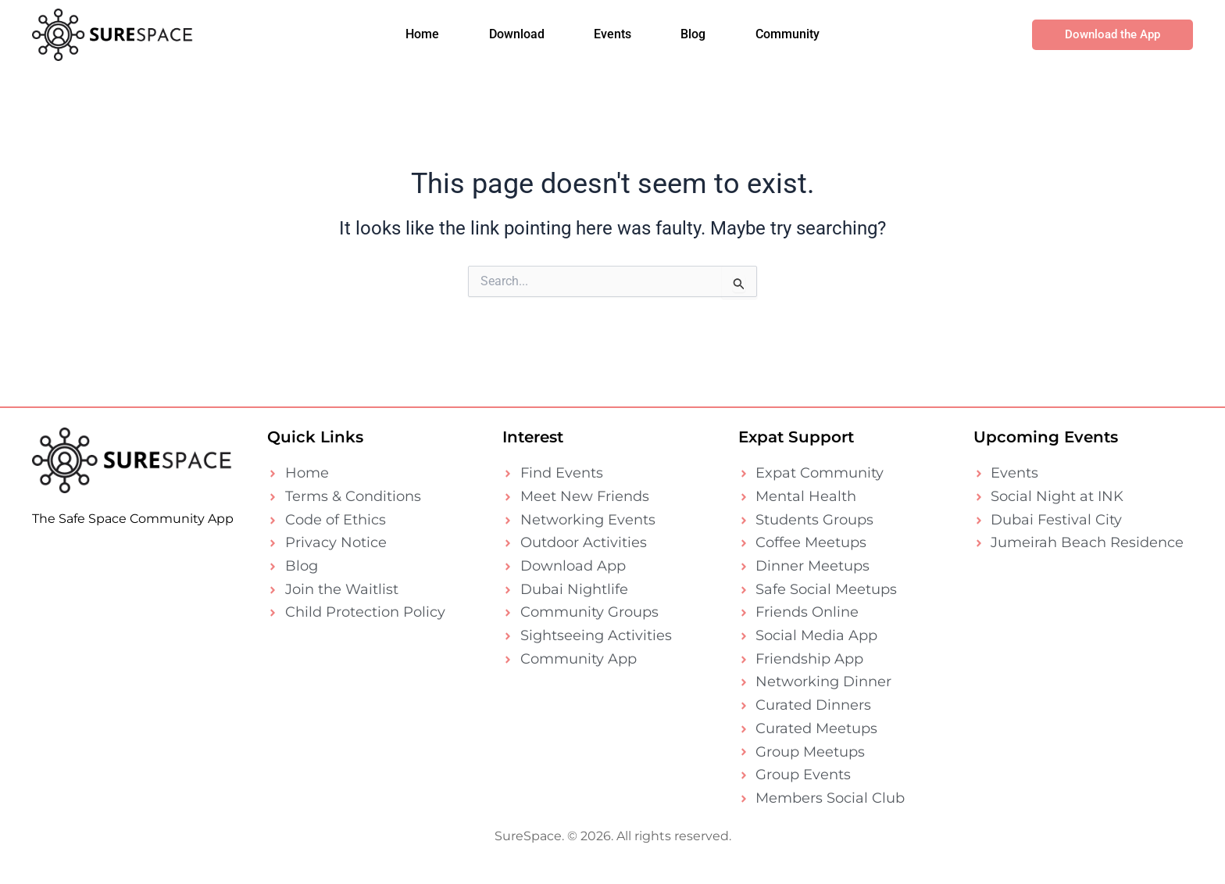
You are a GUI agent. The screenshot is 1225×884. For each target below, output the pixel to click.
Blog (692, 38)
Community (785, 38)
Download (517, 38)
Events (612, 38)
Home (424, 38)
